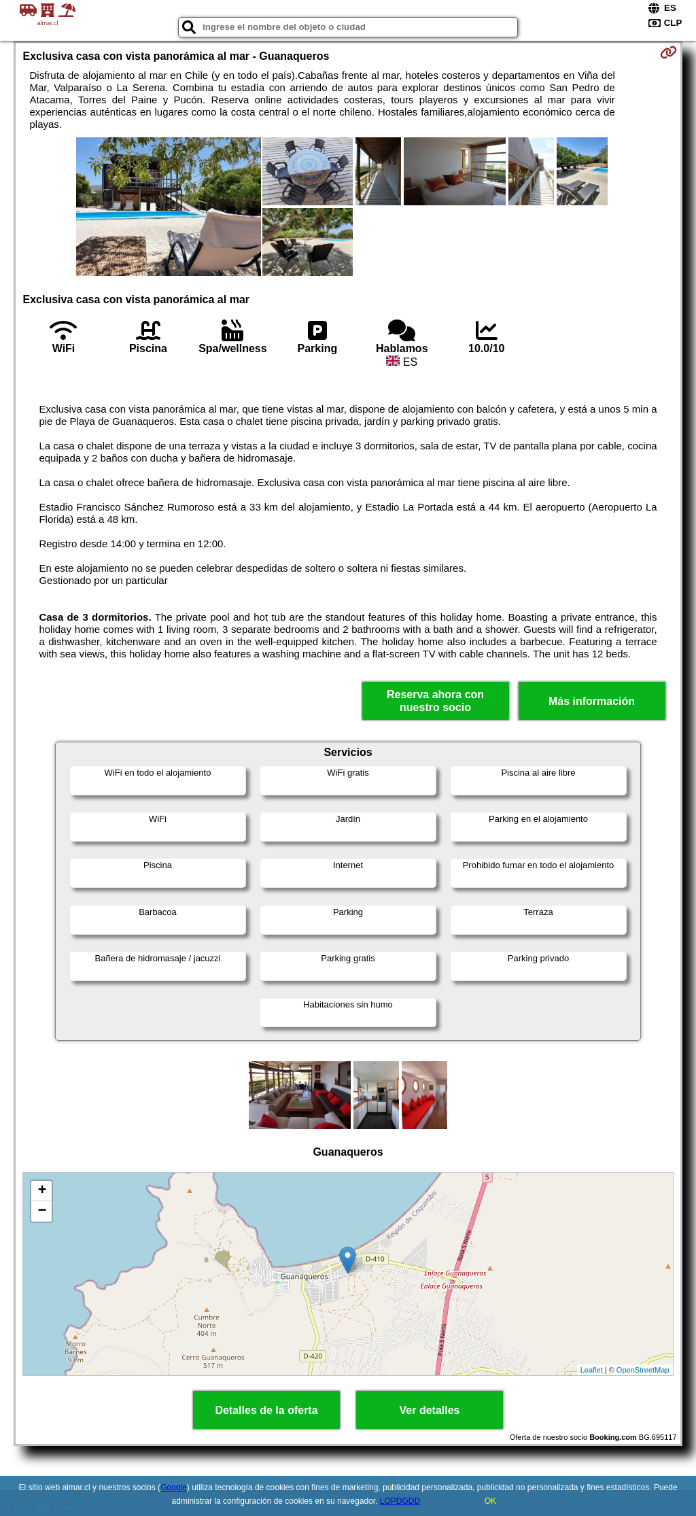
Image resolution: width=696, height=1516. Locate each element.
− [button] (41, 1211)
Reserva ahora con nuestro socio (435, 701)
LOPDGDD (400, 1501)
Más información (592, 701)
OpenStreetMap (642, 1370)
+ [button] (41, 1191)
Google (173, 1487)
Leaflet (591, 1370)
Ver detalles (430, 1410)
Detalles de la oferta (266, 1410)
